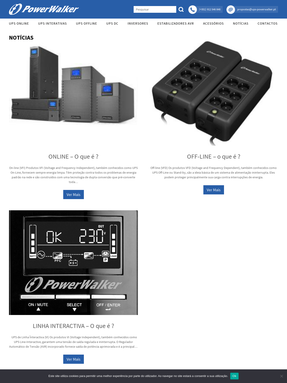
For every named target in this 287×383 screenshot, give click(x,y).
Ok (234, 376)
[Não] (281, 376)
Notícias (240, 23)
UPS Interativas (52, 23)
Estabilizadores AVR (175, 23)
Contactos (268, 23)
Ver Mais (73, 194)
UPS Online (19, 23)
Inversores (138, 23)
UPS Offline (86, 23)
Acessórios (213, 23)
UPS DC (112, 23)
